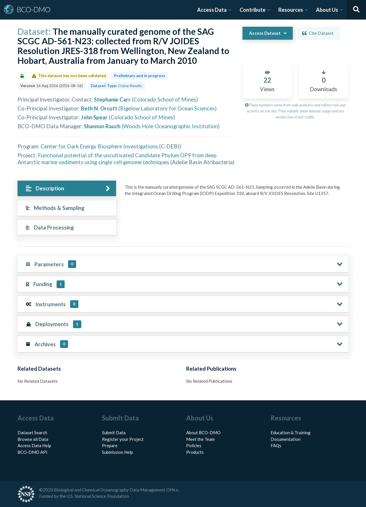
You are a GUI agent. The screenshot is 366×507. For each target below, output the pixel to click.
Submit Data (114, 432)
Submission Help (117, 452)
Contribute (252, 10)
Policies (193, 445)
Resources (290, 10)
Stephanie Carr (112, 99)
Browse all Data (33, 439)
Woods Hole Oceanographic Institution (170, 126)
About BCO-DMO (203, 432)
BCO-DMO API (32, 452)
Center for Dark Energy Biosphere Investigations (99, 146)
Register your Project (123, 439)
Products (195, 452)
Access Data (212, 10)
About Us (327, 10)
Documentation (285, 439)
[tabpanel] (235, 192)
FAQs (276, 445)
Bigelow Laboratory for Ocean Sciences (167, 108)
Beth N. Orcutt (99, 108)
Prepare (109, 445)
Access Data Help (34, 445)
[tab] (67, 188)
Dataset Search (32, 432)
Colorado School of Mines (165, 99)
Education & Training (291, 432)
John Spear (94, 117)
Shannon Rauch (102, 126)
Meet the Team (200, 439)
